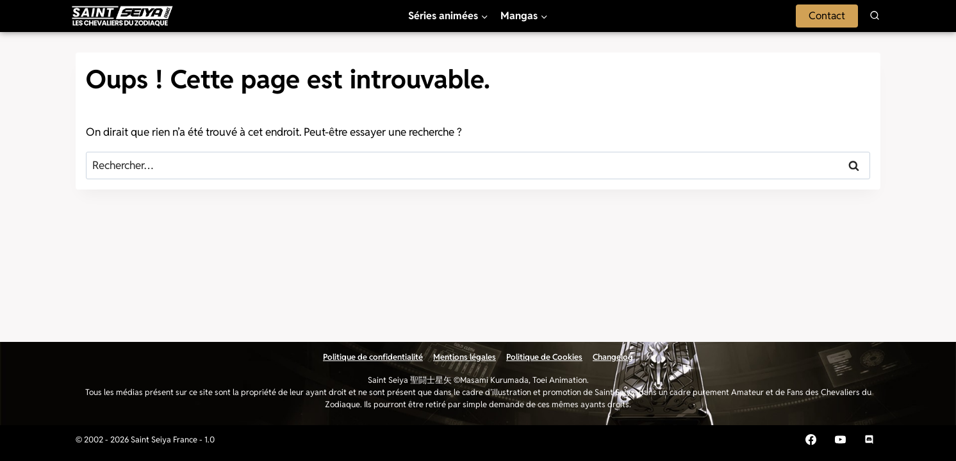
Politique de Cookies (544, 357)
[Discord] (869, 440)
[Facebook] (810, 440)
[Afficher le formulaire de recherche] (874, 16)
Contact (827, 15)
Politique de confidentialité (373, 357)
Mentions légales (464, 357)
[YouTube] (840, 440)
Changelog (613, 357)
